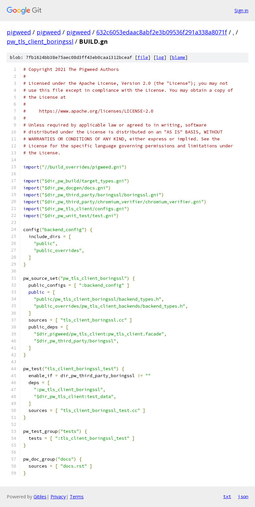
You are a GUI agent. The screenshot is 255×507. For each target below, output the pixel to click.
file (142, 57)
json (243, 496)
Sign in (241, 10)
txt (227, 496)
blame (178, 57)
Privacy (58, 496)
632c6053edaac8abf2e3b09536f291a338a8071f (161, 32)
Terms (77, 496)
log (160, 57)
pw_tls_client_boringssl (40, 41)
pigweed (19, 32)
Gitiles (40, 496)
